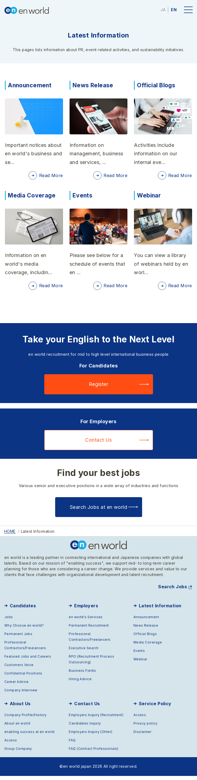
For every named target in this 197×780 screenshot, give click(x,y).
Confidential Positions (23, 677)
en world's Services (86, 621)
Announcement (31, 85)
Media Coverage (32, 197)
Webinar (149, 197)
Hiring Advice (80, 683)
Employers (86, 609)
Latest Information (160, 609)
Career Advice (16, 686)
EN (174, 9)
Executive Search (83, 652)
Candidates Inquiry (85, 727)
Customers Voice (19, 669)
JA (163, 9)
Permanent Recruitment (89, 629)
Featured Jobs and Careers (27, 660)
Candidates (23, 609)
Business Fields (82, 675)
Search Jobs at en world (98, 511)
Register (98, 388)
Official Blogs (157, 85)
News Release (93, 85)
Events (83, 197)
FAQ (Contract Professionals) (93, 753)
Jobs (8, 621)
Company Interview (20, 694)
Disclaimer (142, 736)
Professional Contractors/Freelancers (25, 649)
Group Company (18, 753)
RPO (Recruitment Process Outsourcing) (91, 663)
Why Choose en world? (24, 629)
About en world (17, 727)
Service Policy (155, 707)
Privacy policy (145, 727)
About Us (20, 707)
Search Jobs (172, 590)
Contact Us (98, 444)
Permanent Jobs (18, 638)
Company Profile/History (25, 719)
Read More (50, 176)
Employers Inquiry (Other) (90, 736)
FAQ (72, 744)
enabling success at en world (29, 736)
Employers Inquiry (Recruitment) (96, 719)
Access (10, 744)
